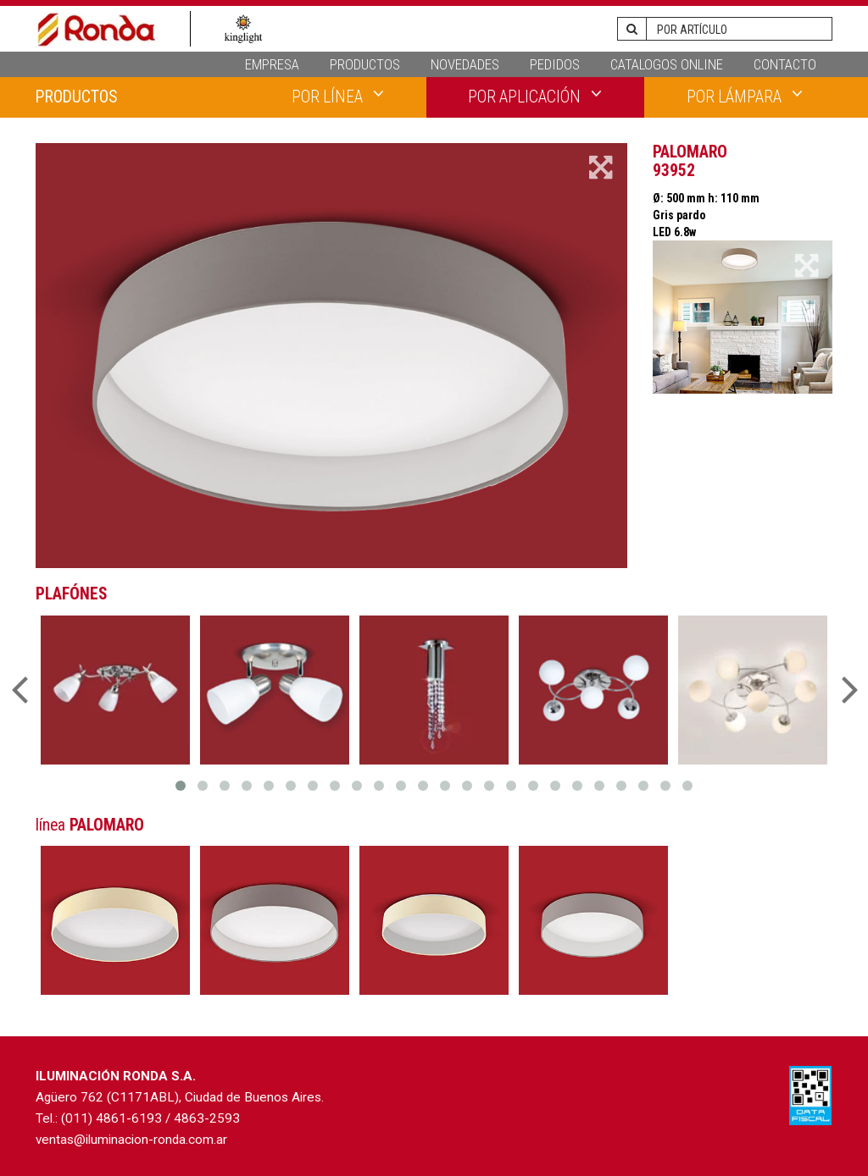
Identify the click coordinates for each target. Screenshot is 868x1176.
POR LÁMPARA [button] (745, 96)
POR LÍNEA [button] (338, 96)
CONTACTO (785, 64)
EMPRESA (272, 64)
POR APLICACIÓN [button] (535, 96)
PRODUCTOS (365, 64)
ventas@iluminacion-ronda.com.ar (131, 1139)
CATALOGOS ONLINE (666, 64)
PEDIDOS (555, 64)
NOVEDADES (465, 64)
